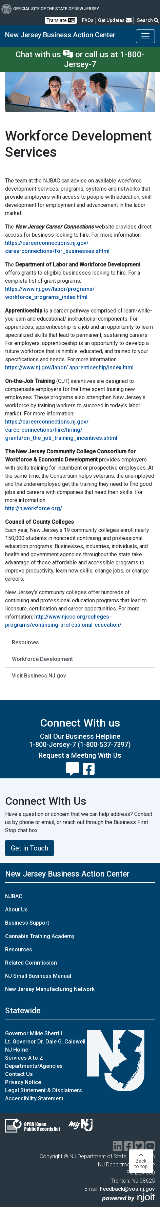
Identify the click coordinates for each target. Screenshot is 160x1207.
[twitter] (139, 1148)
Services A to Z (24, 1058)
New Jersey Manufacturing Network (50, 989)
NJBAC (13, 896)
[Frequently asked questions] (88, 20)
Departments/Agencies (34, 1066)
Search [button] (148, 20)
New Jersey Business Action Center (60, 35)
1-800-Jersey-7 (52, 744)
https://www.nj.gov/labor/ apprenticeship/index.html (69, 367)
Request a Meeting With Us (80, 755)
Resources (25, 642)
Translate (60, 20)
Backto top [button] (141, 1161)
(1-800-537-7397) (104, 744)
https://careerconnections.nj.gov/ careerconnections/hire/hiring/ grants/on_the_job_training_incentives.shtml (61, 429)
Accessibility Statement (34, 1098)
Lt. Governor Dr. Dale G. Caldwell (45, 1041)
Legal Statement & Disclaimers (43, 1090)
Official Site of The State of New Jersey (50, 8)
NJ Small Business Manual (38, 976)
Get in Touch (29, 848)
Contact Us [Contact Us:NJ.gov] (19, 1074)
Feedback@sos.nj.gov (127, 1189)
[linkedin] (117, 1148)
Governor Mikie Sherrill (33, 1033)
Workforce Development (42, 659)
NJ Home (16, 1050)
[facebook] (128, 1148)
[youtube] (150, 1148)
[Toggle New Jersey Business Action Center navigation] (145, 36)
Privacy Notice (23, 1082)
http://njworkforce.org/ (33, 508)
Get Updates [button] (115, 20)
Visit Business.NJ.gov (39, 675)
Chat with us (44, 54)
